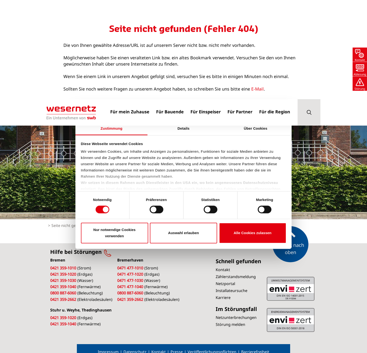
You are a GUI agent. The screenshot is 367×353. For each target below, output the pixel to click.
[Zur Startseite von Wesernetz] (71, 13)
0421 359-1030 (63, 273)
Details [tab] (183, 128)
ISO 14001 (291, 313)
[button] (309, 13)
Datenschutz (135, 344)
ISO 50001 (291, 281)
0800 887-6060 (63, 285)
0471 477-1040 (130, 279)
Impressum (108, 344)
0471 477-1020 (130, 267)
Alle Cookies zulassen (253, 233)
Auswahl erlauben (183, 233)
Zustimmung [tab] (111, 128)
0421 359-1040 (63, 279)
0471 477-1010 (130, 260)
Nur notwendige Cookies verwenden (114, 233)
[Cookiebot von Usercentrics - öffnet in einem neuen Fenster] (265, 113)
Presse (177, 344)
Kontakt (158, 344)
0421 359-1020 (63, 267)
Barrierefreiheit (255, 344)
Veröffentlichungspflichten (212, 344)
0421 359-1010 (63, 260)
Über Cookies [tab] (255, 128)
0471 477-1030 (130, 273)
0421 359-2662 (63, 292)
